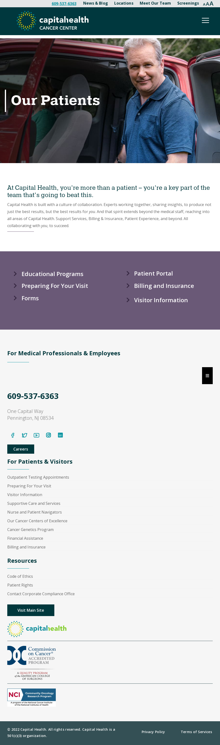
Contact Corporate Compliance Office (41, 593)
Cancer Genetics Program (30, 529)
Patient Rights (20, 585)
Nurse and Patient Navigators (34, 512)
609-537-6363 (64, 3)
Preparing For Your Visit (29, 486)
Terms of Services (196, 731)
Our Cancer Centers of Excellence (37, 520)
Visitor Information (24, 494)
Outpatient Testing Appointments (38, 477)
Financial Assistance (25, 538)
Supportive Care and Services (33, 503)
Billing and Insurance (26, 547)
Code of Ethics (20, 576)
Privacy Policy (153, 731)
